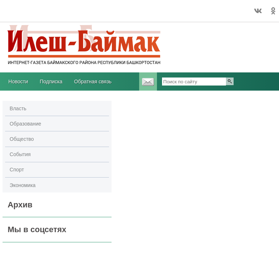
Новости (18, 81)
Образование (25, 124)
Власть (18, 108)
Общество (22, 139)
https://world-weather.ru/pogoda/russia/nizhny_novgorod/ (55, 14)
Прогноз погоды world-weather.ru (55, 7)
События (20, 154)
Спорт (17, 169)
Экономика (23, 185)
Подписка (51, 81)
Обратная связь (93, 81)
